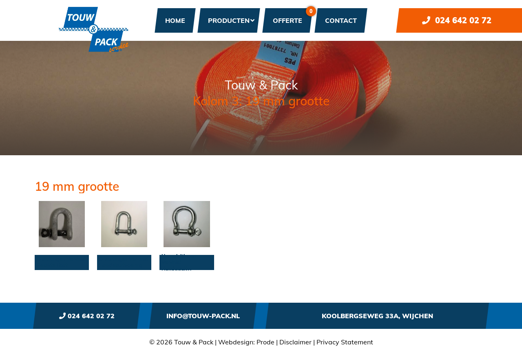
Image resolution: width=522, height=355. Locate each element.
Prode (265, 342)
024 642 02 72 (456, 20)
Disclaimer (295, 342)
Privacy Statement (344, 342)
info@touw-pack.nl (203, 316)
